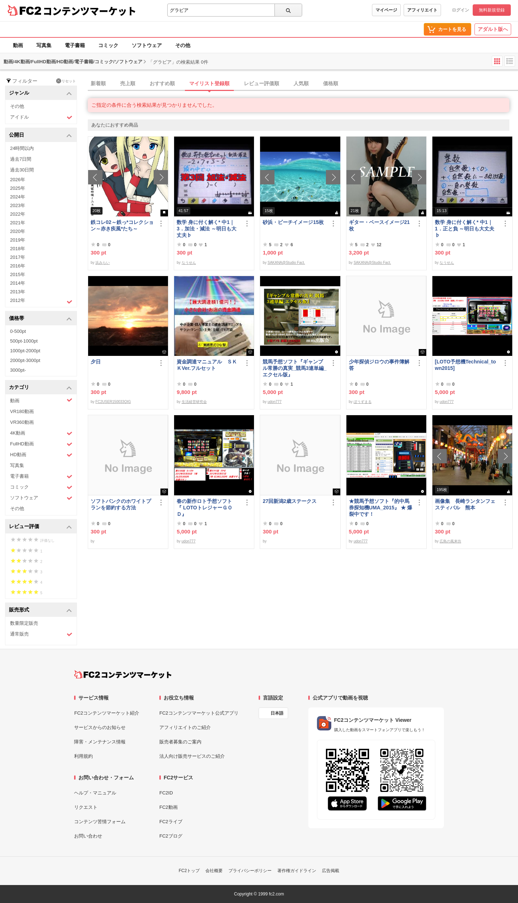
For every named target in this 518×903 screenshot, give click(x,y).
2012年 (41, 301)
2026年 (17, 179)
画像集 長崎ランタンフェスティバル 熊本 (465, 504)
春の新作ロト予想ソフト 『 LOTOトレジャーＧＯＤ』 (207, 507)
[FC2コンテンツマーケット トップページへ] (123, 674)
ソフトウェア (147, 45)
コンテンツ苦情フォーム (100, 821)
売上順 (127, 83)
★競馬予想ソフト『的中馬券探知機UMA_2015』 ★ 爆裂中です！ (381, 507)
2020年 (17, 231)
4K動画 (41, 433)
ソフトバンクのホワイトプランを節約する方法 (121, 504)
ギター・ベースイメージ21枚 (379, 225)
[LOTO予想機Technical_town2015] (465, 365)
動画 (18, 45)
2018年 (17, 248)
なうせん (189, 263)
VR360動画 (22, 422)
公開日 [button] (40, 135)
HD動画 (41, 455)
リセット (66, 80)
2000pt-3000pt (25, 360)
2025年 (17, 188)
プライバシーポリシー (250, 870)
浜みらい (102, 263)
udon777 (275, 402)
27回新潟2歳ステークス (289, 501)
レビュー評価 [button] (40, 526)
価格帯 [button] (40, 318)
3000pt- (18, 370)
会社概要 (214, 870)
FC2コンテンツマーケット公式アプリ (198, 713)
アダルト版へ (493, 29)
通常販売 (41, 634)
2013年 (17, 291)
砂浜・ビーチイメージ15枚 (293, 222)
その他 (182, 45)
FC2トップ (189, 870)
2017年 (17, 257)
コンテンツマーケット (89, 11)
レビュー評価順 (261, 83)
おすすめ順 (162, 83)
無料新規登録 (492, 10)
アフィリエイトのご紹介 (185, 727)
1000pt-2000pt (25, 350)
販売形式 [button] (40, 610)
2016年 (17, 266)
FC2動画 (168, 807)
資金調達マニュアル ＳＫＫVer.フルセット (207, 365)
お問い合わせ (88, 836)
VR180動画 (22, 411)
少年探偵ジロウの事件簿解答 (379, 365)
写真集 (43, 45)
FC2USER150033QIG (113, 402)
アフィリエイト (422, 10)
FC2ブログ (170, 836)
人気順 (301, 83)
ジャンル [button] (40, 93)
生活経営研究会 (194, 402)
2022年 (17, 214)
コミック (108, 45)
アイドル (41, 117)
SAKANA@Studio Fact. (286, 263)
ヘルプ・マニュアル (95, 793)
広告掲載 (330, 870)
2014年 (17, 283)
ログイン (460, 10)
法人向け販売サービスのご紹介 (192, 756)
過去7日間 (20, 159)
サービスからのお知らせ (100, 727)
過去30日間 (22, 170)
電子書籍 (75, 45)
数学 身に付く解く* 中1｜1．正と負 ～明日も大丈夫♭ (465, 228)
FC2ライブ (170, 821)
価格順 (330, 83)
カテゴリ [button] (40, 387)
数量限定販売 (24, 623)
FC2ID (166, 793)
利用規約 (83, 756)
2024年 (17, 197)
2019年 (17, 240)
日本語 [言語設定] (277, 713)
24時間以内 (22, 148)
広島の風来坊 (450, 541)
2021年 (17, 222)
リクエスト (85, 807)
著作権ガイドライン (296, 870)
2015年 (17, 274)
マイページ (386, 10)
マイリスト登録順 (209, 83)
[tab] (303, 84)
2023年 (17, 205)
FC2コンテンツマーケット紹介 (106, 713)
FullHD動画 (41, 444)
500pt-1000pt (24, 341)
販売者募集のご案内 (180, 741)
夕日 (96, 362)
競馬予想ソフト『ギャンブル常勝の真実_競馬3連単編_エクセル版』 (294, 368)
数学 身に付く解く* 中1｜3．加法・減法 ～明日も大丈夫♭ (206, 228)
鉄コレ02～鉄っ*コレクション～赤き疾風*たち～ (122, 225)
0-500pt (18, 331)
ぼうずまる (363, 402)
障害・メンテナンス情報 (100, 741)
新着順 (98, 83)
